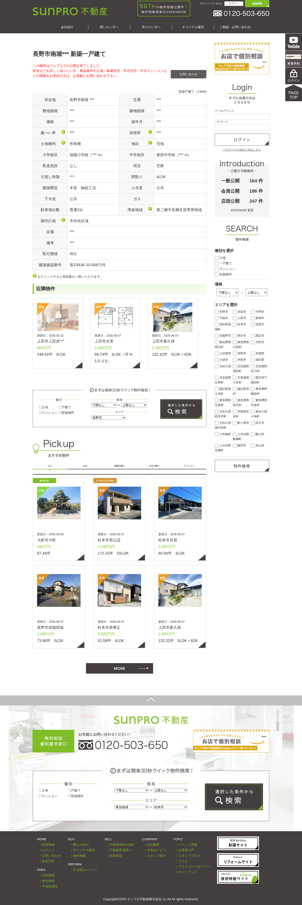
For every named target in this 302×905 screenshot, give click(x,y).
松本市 (239, 324)
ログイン (234, 3)
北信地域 (48, 875)
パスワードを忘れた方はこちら (242, 149)
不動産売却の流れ (122, 844)
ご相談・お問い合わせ (235, 27)
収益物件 (66, 412)
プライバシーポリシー (194, 866)
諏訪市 (257, 335)
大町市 (257, 342)
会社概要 (153, 844)
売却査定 (115, 855)
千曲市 (221, 318)
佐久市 (257, 422)
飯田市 (239, 445)
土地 (43, 407)
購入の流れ (81, 844)
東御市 (257, 318)
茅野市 (239, 353)
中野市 (257, 311)
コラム (183, 861)
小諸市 (221, 359)
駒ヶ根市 (241, 422)
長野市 (221, 311)
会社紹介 (67, 27)
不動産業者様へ (120, 850)
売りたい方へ (151, 27)
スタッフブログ (189, 855)
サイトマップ (187, 872)
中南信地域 (50, 886)
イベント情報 (187, 844)
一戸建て (223, 263)
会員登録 (48, 844)
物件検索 (79, 855)
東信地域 (48, 881)
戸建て (65, 407)
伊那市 (239, 359)
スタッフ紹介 (156, 855)
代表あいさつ (156, 850)
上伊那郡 (223, 353)
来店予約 (48, 861)
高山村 (257, 445)
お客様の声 (186, 850)
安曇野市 (223, 335)
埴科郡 (257, 359)
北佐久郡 (223, 366)
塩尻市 (257, 324)
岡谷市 (239, 335)
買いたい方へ (109, 27)
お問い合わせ (188, 74)
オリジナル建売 (193, 27)
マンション (48, 412)
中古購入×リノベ (85, 869)
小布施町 (223, 434)
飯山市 (257, 434)
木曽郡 (257, 353)
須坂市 (239, 311)
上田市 (239, 318)
